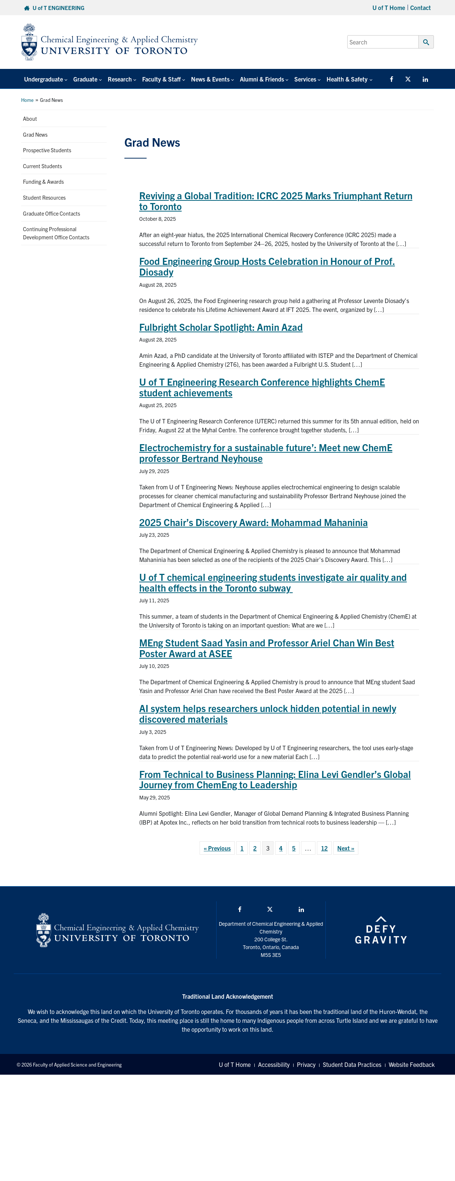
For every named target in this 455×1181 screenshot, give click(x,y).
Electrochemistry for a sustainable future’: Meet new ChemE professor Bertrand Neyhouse (265, 452)
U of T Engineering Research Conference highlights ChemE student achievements (262, 386)
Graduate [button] (85, 79)
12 (324, 848)
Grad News (35, 134)
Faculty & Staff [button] (161, 79)
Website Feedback (412, 1064)
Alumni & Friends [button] (262, 79)
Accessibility (274, 1064)
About (30, 118)
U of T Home (388, 7)
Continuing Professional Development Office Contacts (56, 233)
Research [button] (120, 79)
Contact (420, 7)
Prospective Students (47, 150)
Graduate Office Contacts (51, 213)
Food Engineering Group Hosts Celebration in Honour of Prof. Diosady (267, 266)
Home (27, 100)
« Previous (217, 848)
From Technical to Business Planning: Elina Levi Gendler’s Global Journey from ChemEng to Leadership (275, 779)
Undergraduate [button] (43, 79)
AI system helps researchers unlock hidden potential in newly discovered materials (267, 713)
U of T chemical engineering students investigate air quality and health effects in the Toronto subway (273, 581)
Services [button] (305, 79)
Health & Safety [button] (347, 79)
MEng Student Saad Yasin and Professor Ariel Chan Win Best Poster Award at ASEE (266, 647)
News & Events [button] (210, 79)
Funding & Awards (43, 181)
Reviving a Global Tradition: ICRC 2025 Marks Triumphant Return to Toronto (275, 200)
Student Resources (44, 197)
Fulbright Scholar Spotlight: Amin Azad (221, 326)
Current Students (42, 166)
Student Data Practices (352, 1064)
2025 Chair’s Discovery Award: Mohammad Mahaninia (253, 522)
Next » (345, 848)
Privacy (306, 1064)
